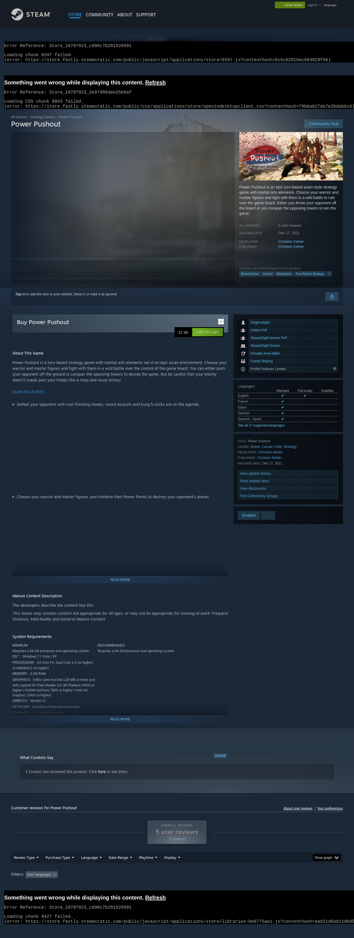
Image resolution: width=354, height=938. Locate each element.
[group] (177, 885)
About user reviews (298, 815)
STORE (75, 15)
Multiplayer (284, 280)
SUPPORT (146, 15)
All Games (19, 124)
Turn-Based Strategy (310, 280)
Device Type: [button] (294, 885)
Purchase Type (58, 868)
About (124, 15)
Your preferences (330, 815)
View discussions (253, 495)
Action (255, 453)
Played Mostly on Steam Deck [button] (177, 885)
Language (89, 868)
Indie (278, 453)
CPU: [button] (252, 885)
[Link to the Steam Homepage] (35, 19)
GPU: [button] (271, 885)
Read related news (254, 487)
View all (220, 762)
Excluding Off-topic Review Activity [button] (94, 885)
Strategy (290, 453)
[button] (207, 338)
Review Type (24, 868)
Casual (267, 280)
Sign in (20, 301)
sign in (312, 5)
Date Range (118, 868)
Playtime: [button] (137, 885)
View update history (255, 480)
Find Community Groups (259, 502)
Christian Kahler (291, 248)
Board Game (249, 280)
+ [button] (329, 280)
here (102, 778)
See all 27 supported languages (261, 432)
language (330, 5)
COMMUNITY (99, 15)
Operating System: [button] (223, 885)
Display (170, 868)
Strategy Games (42, 124)
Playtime (146, 868)
